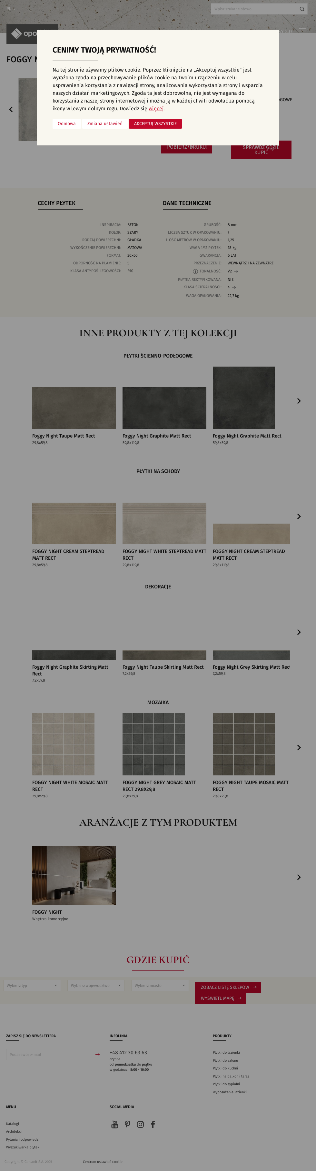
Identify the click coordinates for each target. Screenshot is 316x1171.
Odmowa (67, 124)
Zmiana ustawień (105, 124)
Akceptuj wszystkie (155, 124)
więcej (156, 108)
